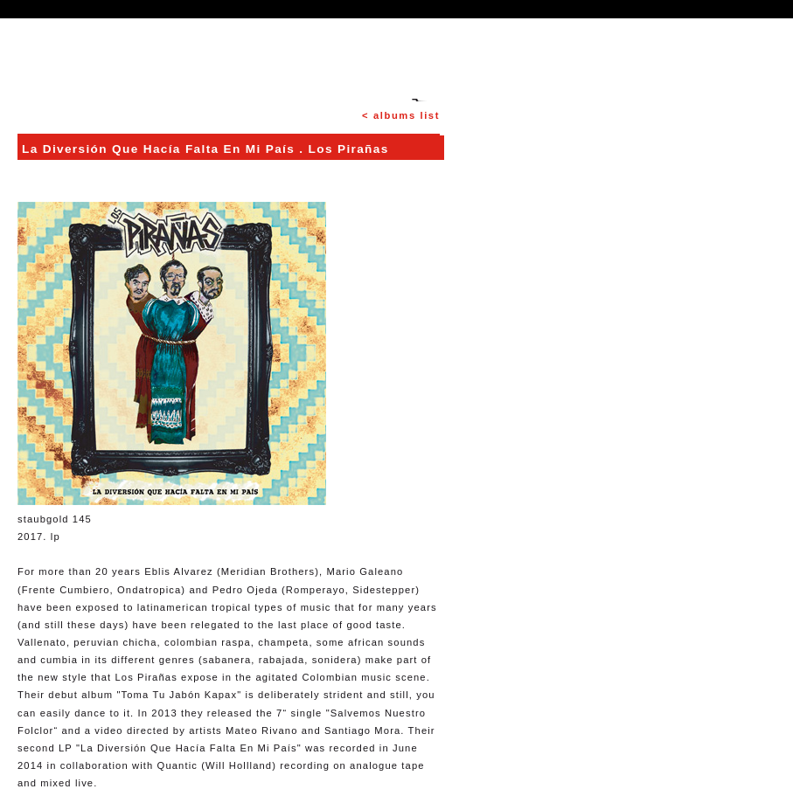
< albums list (401, 115)
